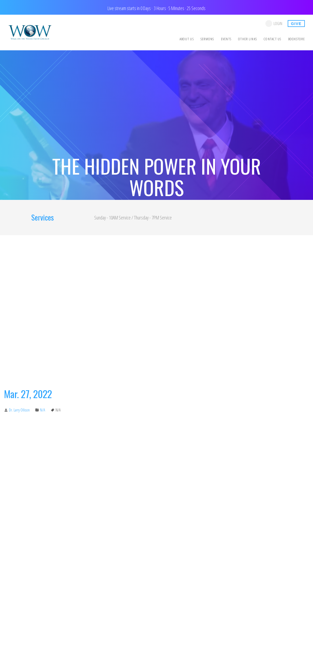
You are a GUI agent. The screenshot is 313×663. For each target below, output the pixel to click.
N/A (42, 410)
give (296, 23)
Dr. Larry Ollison (19, 410)
